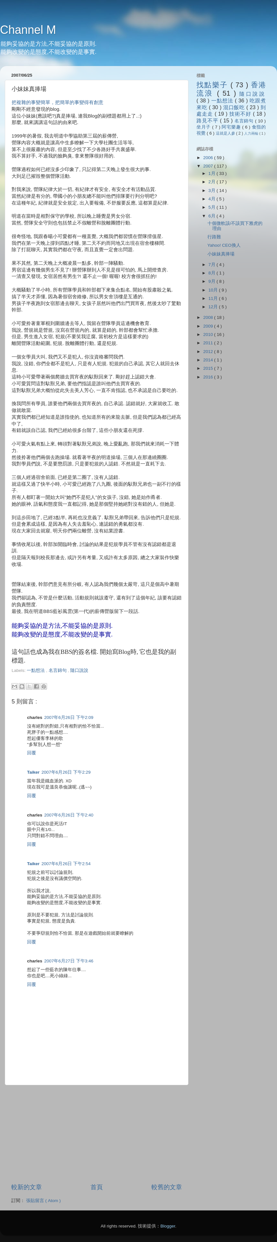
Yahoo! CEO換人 (224, 245)
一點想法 (36, 670)
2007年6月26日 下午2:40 (68, 815)
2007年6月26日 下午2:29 (66, 772)
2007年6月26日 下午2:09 (68, 717)
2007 (208, 166)
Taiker (33, 772)
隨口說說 (79, 670)
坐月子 (204, 127)
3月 (212, 190)
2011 (208, 342)
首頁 (97, 1187)
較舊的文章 (166, 1187)
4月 (212, 198)
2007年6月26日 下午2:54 (66, 863)
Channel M (28, 29)
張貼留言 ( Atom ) (43, 1200)
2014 (208, 360)
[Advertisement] (87, 676)
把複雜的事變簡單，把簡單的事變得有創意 (57, 102)
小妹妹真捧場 (220, 254)
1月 (212, 173)
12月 (213, 306)
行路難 (214, 236)
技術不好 (241, 114)
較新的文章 (26, 1187)
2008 (208, 317)
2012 (208, 351)
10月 (213, 290)
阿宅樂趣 (232, 127)
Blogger (167, 1226)
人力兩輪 (251, 133)
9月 (212, 281)
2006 (208, 157)
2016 (208, 377)
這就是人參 (226, 133)
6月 (212, 216)
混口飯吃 (234, 107)
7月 (212, 264)
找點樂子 (213, 85)
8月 (212, 273)
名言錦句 (58, 670)
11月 (213, 298)
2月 (212, 181)
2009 (208, 326)
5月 (212, 207)
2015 (208, 368)
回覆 (31, 752)
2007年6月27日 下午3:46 (68, 961)
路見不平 (208, 120)
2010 (208, 334)
